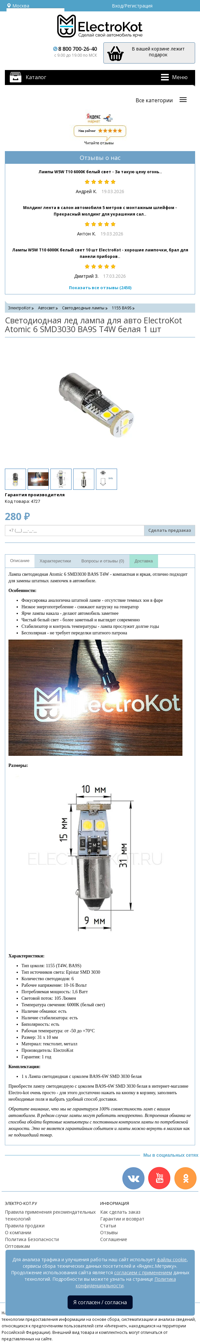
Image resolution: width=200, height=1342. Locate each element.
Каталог (36, 77)
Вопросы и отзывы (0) (102, 560)
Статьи (108, 1225)
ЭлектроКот (19, 308)
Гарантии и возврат (122, 1219)
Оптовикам (17, 1246)
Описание (20, 560)
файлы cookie (172, 1259)
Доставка (144, 560)
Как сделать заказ (120, 1212)
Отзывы (109, 1232)
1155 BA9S (121, 308)
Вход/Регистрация (132, 6)
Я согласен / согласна (100, 1302)
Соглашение (113, 1239)
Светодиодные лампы (83, 308)
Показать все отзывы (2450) (100, 287)
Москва (18, 6)
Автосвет (46, 308)
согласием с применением (143, 1272)
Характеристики (55, 560)
